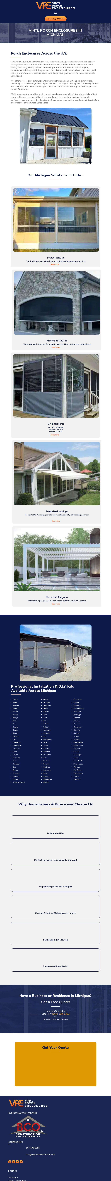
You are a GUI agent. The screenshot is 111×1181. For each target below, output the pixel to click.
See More (55, 264)
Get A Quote (54, 18)
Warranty (13, 1177)
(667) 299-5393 (61, 1013)
